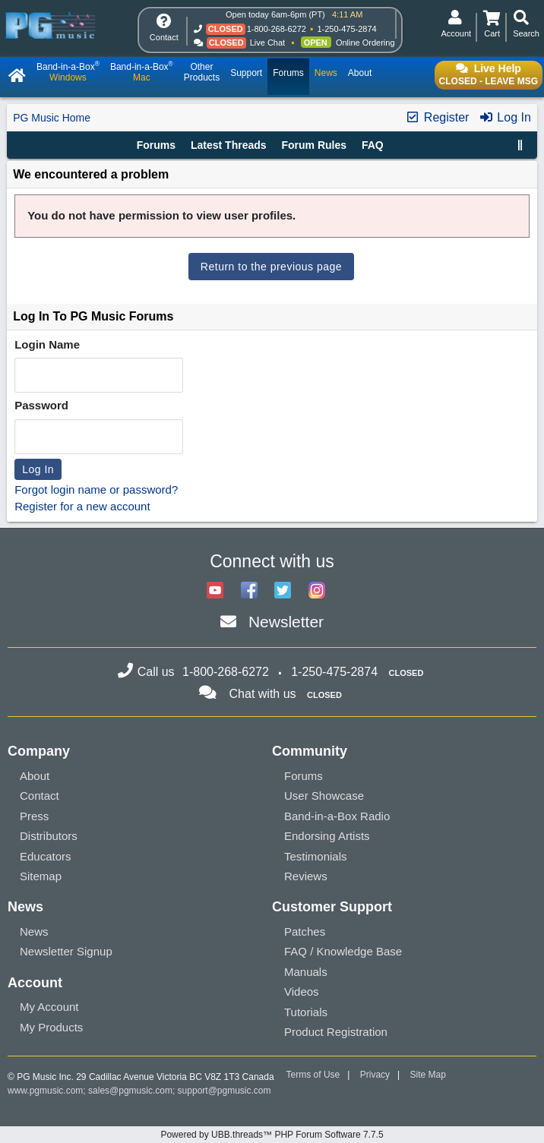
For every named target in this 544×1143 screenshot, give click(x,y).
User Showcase (324, 795)
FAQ (373, 145)
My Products (51, 1027)
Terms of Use (313, 1074)
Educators (45, 856)
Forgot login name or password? (96, 489)
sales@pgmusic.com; (133, 1090)
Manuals (305, 971)
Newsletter (286, 621)
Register (437, 117)
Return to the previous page (271, 266)
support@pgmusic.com (224, 1090)
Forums (156, 145)
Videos (301, 991)
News (34, 931)
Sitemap (41, 876)
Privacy (375, 1074)
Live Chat (267, 42)
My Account (49, 1006)
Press (34, 816)
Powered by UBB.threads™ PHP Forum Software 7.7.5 (271, 1134)
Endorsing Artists (327, 835)
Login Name (47, 344)
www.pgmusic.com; (47, 1090)
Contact (39, 795)
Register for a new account (82, 506)
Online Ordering (365, 42)
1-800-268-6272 (276, 28)
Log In (505, 117)
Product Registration (335, 1031)
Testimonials (315, 856)
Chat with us (262, 693)
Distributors (48, 835)
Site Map (428, 1074)
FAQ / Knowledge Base (343, 951)
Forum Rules (313, 145)
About (34, 775)
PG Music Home (51, 118)
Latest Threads (229, 145)
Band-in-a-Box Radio (337, 816)
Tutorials (305, 1012)
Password (41, 405)
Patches (304, 931)
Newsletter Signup (66, 951)
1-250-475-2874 (346, 28)
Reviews (305, 876)
